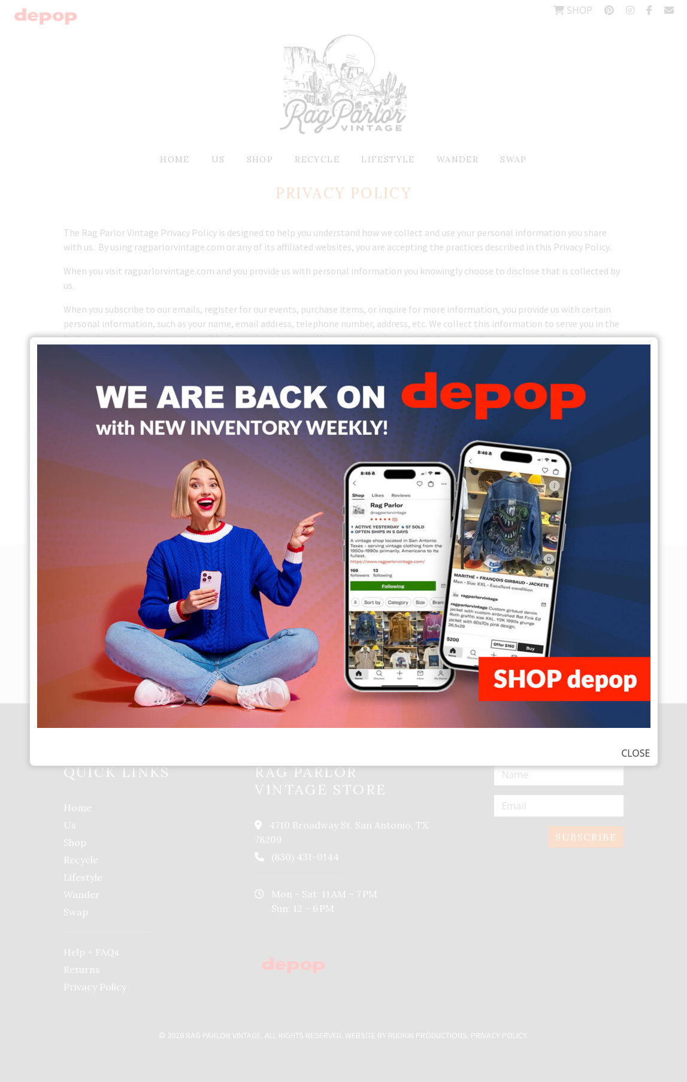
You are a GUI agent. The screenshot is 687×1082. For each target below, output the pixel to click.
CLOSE (635, 753)
